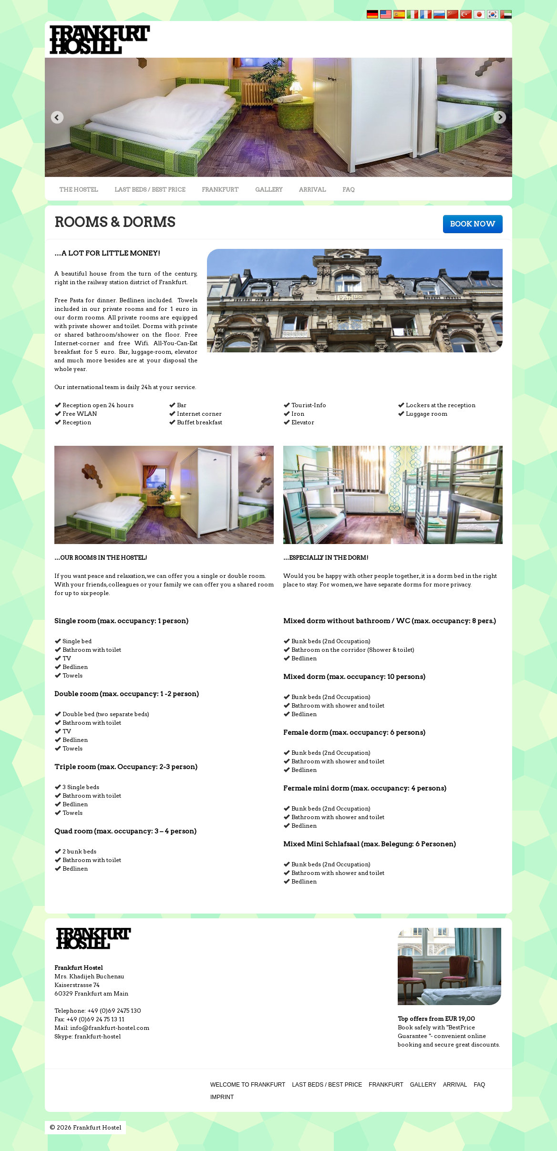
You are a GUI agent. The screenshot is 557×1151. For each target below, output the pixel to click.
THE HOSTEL (78, 189)
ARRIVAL (312, 189)
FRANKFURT (220, 189)
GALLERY (268, 189)
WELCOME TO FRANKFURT (247, 1084)
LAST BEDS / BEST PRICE (149, 189)
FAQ (348, 189)
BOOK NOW (472, 224)
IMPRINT (222, 1097)
